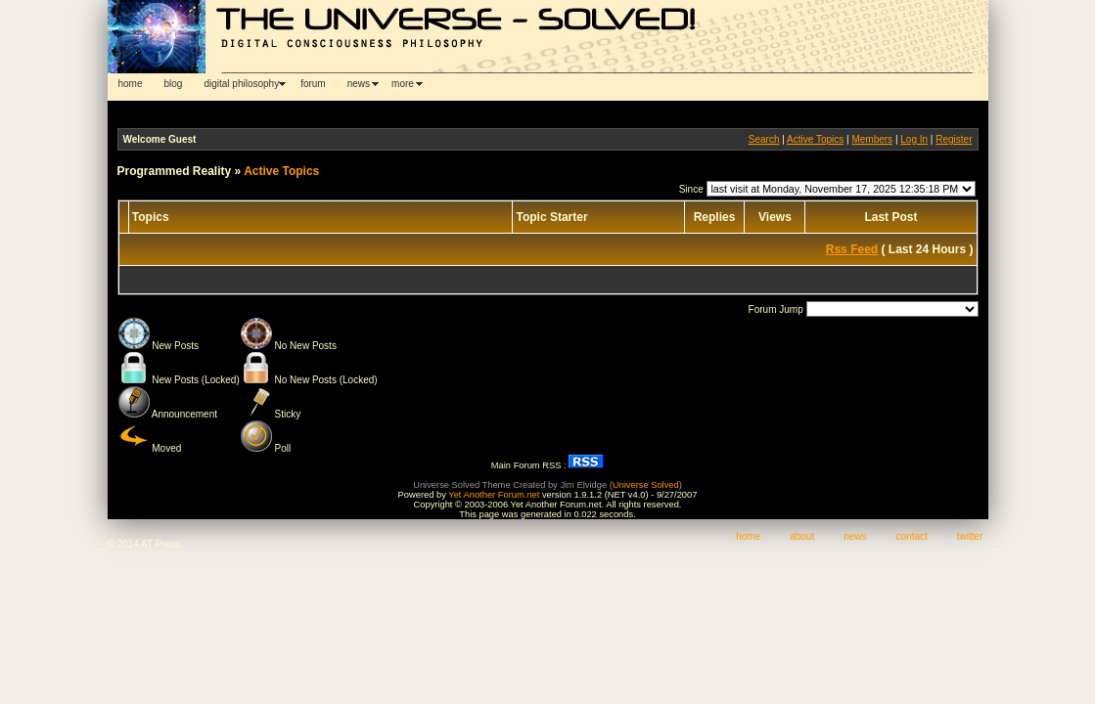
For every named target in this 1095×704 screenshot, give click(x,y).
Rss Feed (852, 249)
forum (313, 83)
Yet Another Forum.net (493, 495)
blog (173, 83)
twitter (970, 536)
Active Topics (815, 139)
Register (953, 139)
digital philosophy (241, 83)
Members (871, 139)
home (130, 83)
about (802, 536)
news (358, 83)
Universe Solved (646, 485)
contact (912, 536)
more (402, 83)
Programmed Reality (174, 171)
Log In (914, 139)
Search (764, 139)
